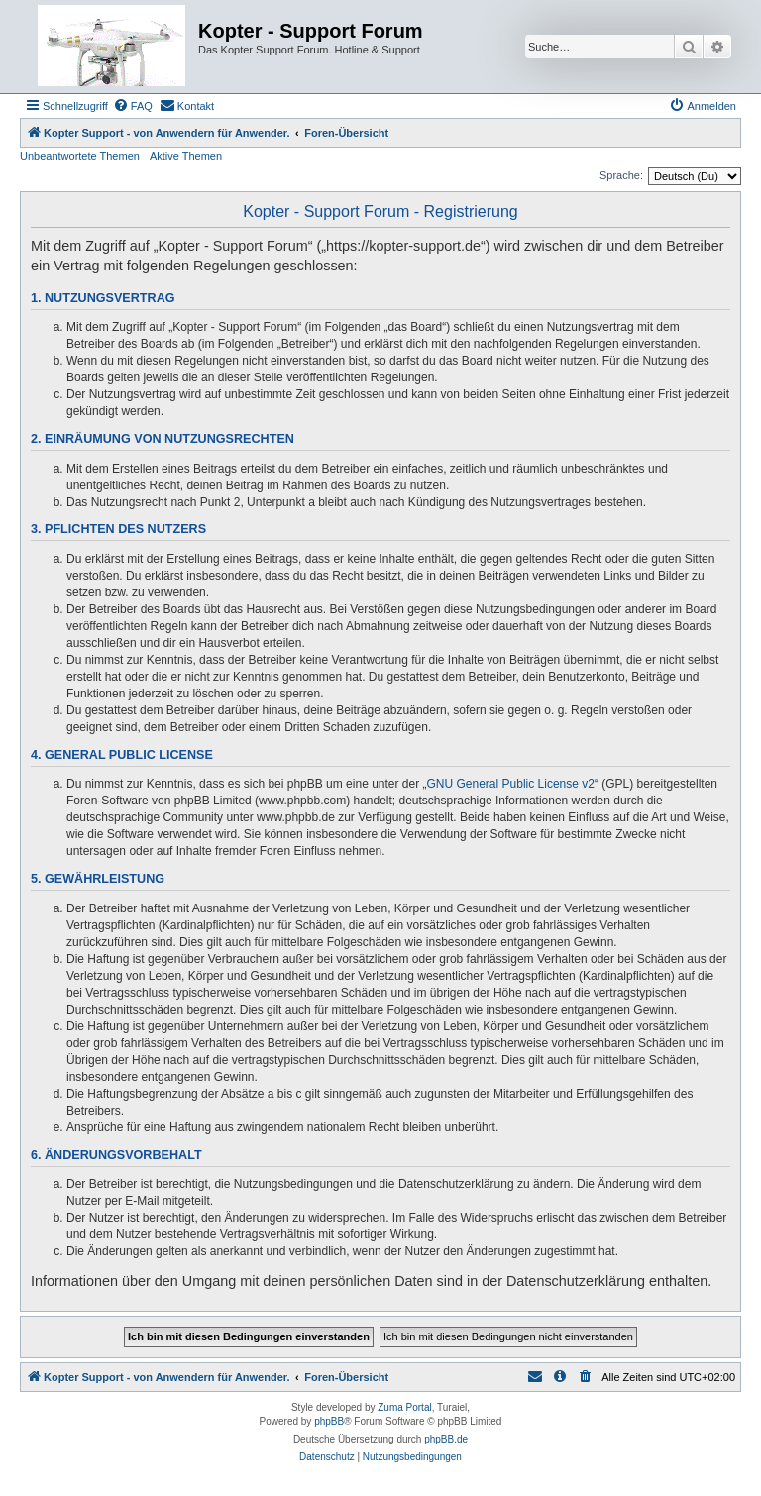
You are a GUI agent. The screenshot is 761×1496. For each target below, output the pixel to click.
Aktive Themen (186, 155)
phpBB (329, 1421)
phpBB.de (446, 1439)
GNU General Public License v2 (511, 784)
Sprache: (621, 175)
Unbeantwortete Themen (80, 155)
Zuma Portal (404, 1407)
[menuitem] (133, 106)
